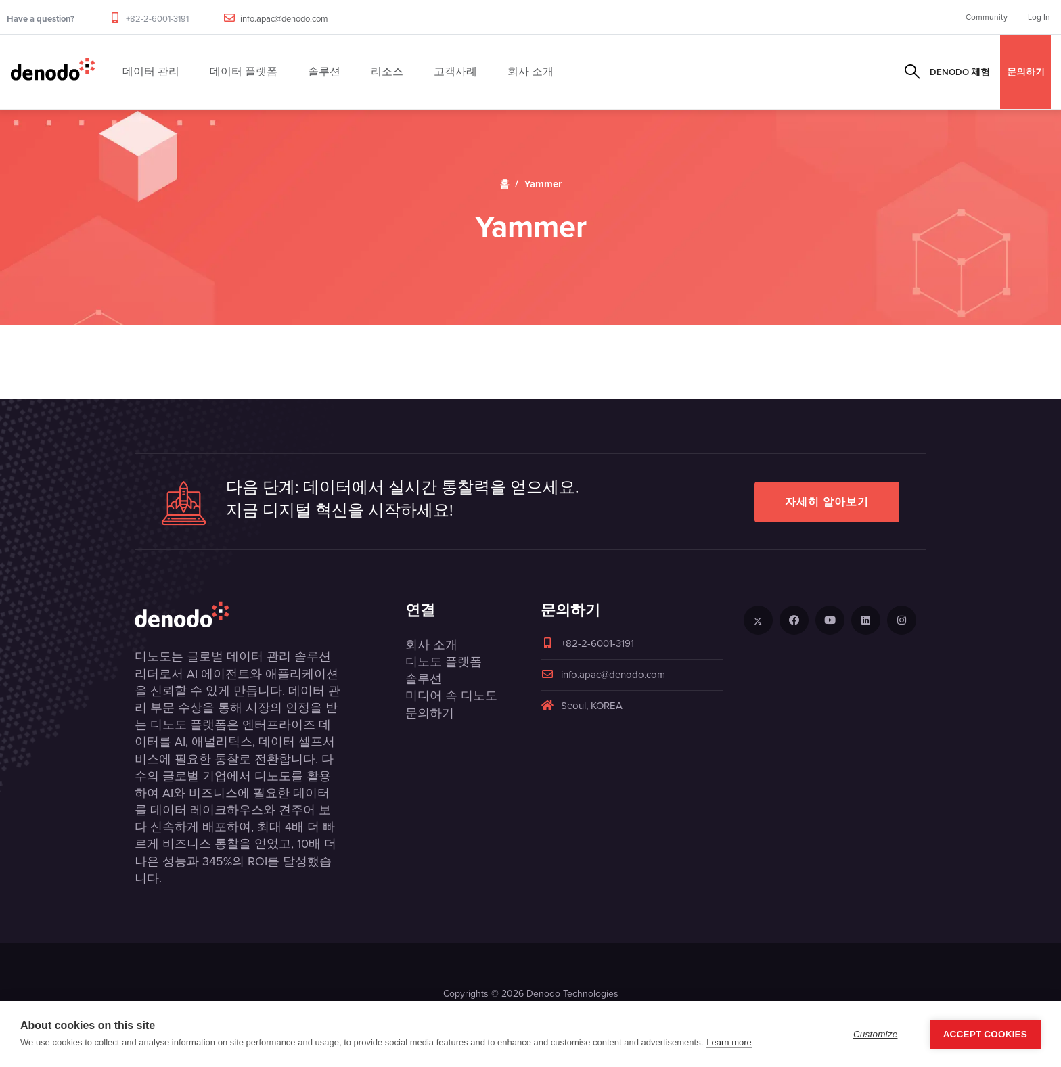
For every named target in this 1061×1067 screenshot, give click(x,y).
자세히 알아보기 (827, 501)
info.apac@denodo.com (284, 18)
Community (987, 17)
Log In (1039, 17)
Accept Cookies (985, 1034)
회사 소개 (431, 645)
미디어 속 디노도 (451, 695)
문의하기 (1026, 71)
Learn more (728, 1042)
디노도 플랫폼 (443, 662)
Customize (875, 1034)
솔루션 (423, 678)
